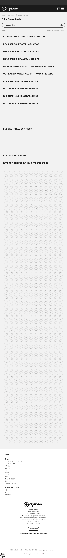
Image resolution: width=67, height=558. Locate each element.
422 (16, 298)
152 (46, 216)
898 (56, 438)
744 (6, 395)
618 (36, 356)
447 (21, 305)
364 (26, 280)
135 (21, 212)
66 (36, 191)
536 (46, 330)
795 (21, 409)
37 (11, 183)
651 (21, 366)
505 (11, 323)
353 (31, 277)
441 (51, 302)
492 (6, 320)
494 (16, 320)
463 (41, 309)
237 (51, 241)
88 (26, 198)
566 (16, 341)
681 (51, 373)
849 (51, 424)
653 (31, 366)
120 (6, 209)
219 (21, 237)
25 (11, 180)
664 (26, 370)
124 (26, 209)
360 (6, 280)
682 (56, 373)
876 (6, 434)
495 (21, 320)
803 (61, 409)
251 (61, 244)
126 (36, 209)
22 (56, 176)
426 (36, 298)
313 (11, 266)
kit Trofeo (7, 466)
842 (16, 424)
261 (51, 248)
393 (51, 287)
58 (56, 187)
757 (11, 399)
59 (61, 187)
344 (46, 273)
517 (11, 327)
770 (16, 402)
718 (56, 384)
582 (36, 345)
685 (11, 377)
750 (36, 395)
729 (51, 388)
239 (61, 241)
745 (11, 395)
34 (56, 180)
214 (56, 234)
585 (51, 345)
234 (36, 241)
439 (41, 302)
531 (21, 330)
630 (36, 359)
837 (51, 420)
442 (56, 302)
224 (46, 237)
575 (61, 341)
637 (11, 363)
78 (36, 194)
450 (36, 305)
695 (61, 377)
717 (51, 384)
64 (26, 191)
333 (51, 269)
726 (36, 388)
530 (16, 330)
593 (31, 348)
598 (56, 348)
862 (56, 427)
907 (46, 442)
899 (61, 438)
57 (51, 187)
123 (21, 209)
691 (41, 377)
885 (51, 434)
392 (46, 287)
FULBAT (7, 473)
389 (31, 287)
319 (41, 266)
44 (46, 183)
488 (46, 316)
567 (21, 341)
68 (46, 191)
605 (31, 352)
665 (31, 370)
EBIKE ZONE (8, 481)
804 (6, 413)
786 (36, 406)
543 (21, 334)
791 (61, 406)
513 (51, 323)
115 (41, 205)
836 (46, 420)
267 (21, 252)
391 (41, 287)
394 (56, 287)
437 (31, 302)
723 (21, 388)
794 (16, 409)
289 (11, 259)
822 (36, 417)
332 (46, 269)
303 (21, 262)
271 (41, 252)
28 (26, 180)
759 (21, 399)
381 (51, 284)
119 (61, 205)
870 (36, 431)
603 (21, 352)
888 (6, 438)
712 (26, 384)
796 (26, 409)
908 (51, 442)
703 (41, 381)
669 (51, 370)
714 (36, 384)
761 (31, 399)
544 (26, 334)
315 (21, 266)
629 (31, 359)
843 (21, 424)
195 (21, 230)
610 (56, 352)
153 (51, 216)
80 (46, 194)
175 (41, 223)
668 (46, 370)
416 (46, 295)
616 (26, 356)
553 (11, 338)
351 (21, 277)
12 (6, 176)
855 (21, 427)
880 (26, 434)
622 (56, 356)
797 (31, 409)
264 (6, 252)
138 (36, 212)
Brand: (7, 459)
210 (36, 234)
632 (46, 359)
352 (26, 277)
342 (36, 273)
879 (21, 434)
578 (16, 345)
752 (46, 395)
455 (61, 305)
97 (11, 201)
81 (51, 194)
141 (51, 212)
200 (46, 230)
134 (16, 212)
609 (51, 352)
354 (36, 277)
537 (51, 330)
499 (41, 320)
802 (56, 409)
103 (41, 201)
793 (11, 409)
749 (31, 395)
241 (11, 244)
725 (31, 388)
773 (31, 402)
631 (41, 359)
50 (16, 187)
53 (31, 187)
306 (36, 262)
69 (51, 191)
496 (26, 320)
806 (16, 413)
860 (46, 427)
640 (26, 363)
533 (31, 330)
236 (46, 241)
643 (41, 363)
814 (56, 413)
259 (41, 248)
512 (46, 323)
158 (16, 219)
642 (36, 363)
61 (11, 191)
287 (61, 255)
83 (61, 194)
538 (56, 330)
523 (41, 327)
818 (16, 417)
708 (6, 384)
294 (36, 259)
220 (26, 237)
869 (31, 431)
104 (46, 201)
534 (36, 330)
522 (36, 327)
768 (6, 402)
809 (31, 413)
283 (41, 255)
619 (41, 356)
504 (6, 323)
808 (26, 413)
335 (61, 269)
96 (6, 201)
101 (31, 201)
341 (31, 273)
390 (36, 287)
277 (11, 255)
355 (41, 277)
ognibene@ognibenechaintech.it (36, 520)
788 (46, 406)
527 (61, 327)
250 (56, 244)
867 (21, 431)
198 (36, 230)
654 (36, 366)
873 (51, 431)
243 (21, 244)
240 (6, 244)
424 (26, 298)
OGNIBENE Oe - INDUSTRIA (13, 462)
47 (61, 183)
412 (26, 295)
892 (26, 438)
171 (21, 223)
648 (6, 366)
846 (36, 424)
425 (31, 298)
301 (11, 262)
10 (56, 173)
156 (6, 219)
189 (51, 226)
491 (61, 316)
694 (56, 377)
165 (51, 219)
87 (21, 198)
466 (56, 309)
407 (61, 291)
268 (26, 252)
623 (61, 356)
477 (51, 313)
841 (11, 424)
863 (61, 427)
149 (31, 216)
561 (51, 338)
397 (11, 291)
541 (11, 334)
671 (61, 370)
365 (31, 280)
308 (46, 262)
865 (11, 431)
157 (11, 219)
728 (46, 388)
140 (46, 212)
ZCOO (6, 477)
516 (6, 327)
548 (46, 334)
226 (56, 237)
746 (16, 395)
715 (41, 384)
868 (26, 431)
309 (51, 262)
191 (61, 226)
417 (51, 295)
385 (11, 287)
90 (36, 198)
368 (46, 280)
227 (61, 237)
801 (51, 409)
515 (61, 323)
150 (36, 216)
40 (26, 183)
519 (21, 327)
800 (46, 409)
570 (36, 341)
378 (36, 284)
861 (51, 427)
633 (51, 359)
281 (31, 255)
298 (56, 259)
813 (51, 413)
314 (16, 266)
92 (46, 198)
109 (11, 205)
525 (51, 327)
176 (46, 223)
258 (36, 248)
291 (21, 259)
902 (21, 442)
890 (16, 438)
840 (6, 424)
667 (41, 370)
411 (21, 295)
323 (61, 266)
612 (6, 356)
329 (31, 269)
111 (21, 205)
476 (46, 313)
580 (26, 345)
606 (36, 352)
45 (51, 183)
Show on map (33, 529)
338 (16, 273)
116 (46, 205)
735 (21, 391)
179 (61, 223)
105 (51, 201)
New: (6, 455)
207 (21, 234)
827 (61, 417)
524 (46, 327)
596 (46, 348)
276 (6, 255)
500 (46, 320)
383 (61, 284)
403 (41, 291)
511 (41, 323)
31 (41, 180)
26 (16, 180)
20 (46, 176)
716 (46, 384)
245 (31, 244)
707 (61, 381)
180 (6, 226)
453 (51, 305)
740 (46, 391)
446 (16, 305)
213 (51, 234)
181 (11, 226)
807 (21, 413)
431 (61, 298)
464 (46, 309)
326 (16, 269)
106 (56, 201)
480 (6, 316)
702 (36, 381)
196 (26, 230)
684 (6, 377)
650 (16, 366)
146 (16, 216)
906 (41, 442)
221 (31, 237)
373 (11, 284)
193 (11, 230)
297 (51, 259)
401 (31, 291)
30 (36, 180)
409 (11, 295)
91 (41, 198)
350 (16, 277)
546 (36, 334)
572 (46, 341)
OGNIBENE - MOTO (10, 464)
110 (16, 205)
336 (6, 273)
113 (31, 205)
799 (41, 409)
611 (61, 352)
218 (16, 237)
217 (11, 237)
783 (21, 406)
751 (41, 395)
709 (11, 384)
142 (56, 212)
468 (6, 313)
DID (5, 471)
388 (26, 287)
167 (61, 219)
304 (26, 262)
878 (16, 434)
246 (36, 244)
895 (41, 438)
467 (61, 309)
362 (16, 280)
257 (31, 248)
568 (26, 341)
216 (6, 237)
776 (46, 402)
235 (41, 241)
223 (41, 237)
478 (56, 313)
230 (16, 241)
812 (46, 413)
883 (41, 434)
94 (56, 198)
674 (16, 373)
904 (31, 442)
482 (16, 316)
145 (11, 216)
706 (56, 381)
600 (6, 352)
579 (21, 345)
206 (16, 234)
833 (31, 420)
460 (26, 309)
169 (11, 223)
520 (26, 327)
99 (21, 201)
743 (61, 391)
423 (21, 298)
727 (41, 388)
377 (31, 284)
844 (26, 424)
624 (6, 359)
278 (16, 255)
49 (11, 187)
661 (11, 370)
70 (56, 191)
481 (11, 316)
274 (56, 252)
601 (11, 352)
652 (26, 366)
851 (61, 424)
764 (46, 399)
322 (56, 266)
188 (46, 226)
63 (21, 191)
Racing (6, 492)
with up (27, 554)
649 (11, 366)
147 (21, 216)
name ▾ (56, 31)
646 (56, 363)
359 (61, 277)
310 (56, 262)
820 (26, 417)
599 (61, 348)
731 (61, 388)
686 (16, 377)
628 (26, 359)
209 (31, 234)
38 (16, 183)
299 (61, 259)
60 (6, 191)
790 (56, 406)
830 (16, 420)
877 (11, 434)
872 (46, 431)
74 (16, 194)
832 (26, 420)
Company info (53, 550)
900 (11, 442)
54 (36, 187)
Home (3, 15)
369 (51, 280)
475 (41, 313)
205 (11, 234)
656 (46, 366)
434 (16, 302)
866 (16, 431)
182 (16, 226)
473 (31, 313)
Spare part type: (12, 488)
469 (11, 313)
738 (36, 391)
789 (51, 406)
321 (51, 266)
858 (36, 427)
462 (36, 309)
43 (41, 183)
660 (6, 370)
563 (61, 338)
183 (21, 226)
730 (56, 388)
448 (26, 305)
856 (26, 427)
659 (61, 366)
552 (6, 338)
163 (41, 219)
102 (36, 201)
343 (41, 273)
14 (16, 176)
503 (61, 320)
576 (6, 345)
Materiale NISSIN (9, 479)
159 (21, 219)
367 (41, 280)
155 (61, 216)
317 (31, 266)
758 (16, 399)
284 (46, 255)
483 (21, 316)
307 (41, 262)
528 (6, 330)
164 (46, 219)
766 (56, 399)
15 (21, 176)
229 (11, 241)
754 (56, 395)
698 (16, 381)
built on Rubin (38, 554)
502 (56, 320)
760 (26, 399)
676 (26, 373)
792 (6, 409)
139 (41, 212)
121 (11, 209)
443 (61, 302)
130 (56, 209)
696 (6, 381)
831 (21, 420)
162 (36, 219)
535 (41, 330)
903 (26, 442)
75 (21, 194)
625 (11, 359)
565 (11, 341)
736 (26, 391)
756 (6, 399)
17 (31, 176)
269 (31, 252)
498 (36, 320)
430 (56, 298)
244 (26, 244)
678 (36, 373)
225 (51, 237)
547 (41, 334)
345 (51, 273)
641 (31, 363)
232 (26, 241)
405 (51, 291)
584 (46, 345)
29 (31, 180)
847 (41, 424)
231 (21, 241)
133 (11, 212)
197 (31, 230)
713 (31, 384)
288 (6, 259)
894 (36, 438)
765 (51, 399)
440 (46, 302)
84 (6, 198)
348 (6, 277)
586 (56, 345)
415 (41, 295)
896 (46, 438)
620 (46, 356)
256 (26, 248)
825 (51, 417)
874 (56, 431)
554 (16, 338)
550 (56, 334)
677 (31, 373)
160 (26, 219)
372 (6, 284)
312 (6, 266)
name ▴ (63, 31)
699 (21, 381)
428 (46, 298)
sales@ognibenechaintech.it (36, 516)
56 (46, 187)
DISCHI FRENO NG (10, 483)
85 (11, 198)
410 (16, 295)
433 (11, 302)
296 (46, 259)
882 (36, 434)
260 (46, 248)
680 (46, 373)
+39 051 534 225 (35, 522)
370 (56, 280)
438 (36, 302)
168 (6, 223)
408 (6, 295)
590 (16, 348)
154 (56, 216)
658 (56, 366)
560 (46, 338)
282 (36, 255)
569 (31, 341)
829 (11, 420)
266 (16, 252)
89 (31, 198)
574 (56, 341)
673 (11, 373)
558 (36, 338)
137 (31, 212)
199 (41, 230)
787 (41, 406)
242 (16, 244)
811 (41, 413)
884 (46, 434)
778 (56, 402)
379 (41, 284)
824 (46, 417)
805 (11, 413)
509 (31, 323)
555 (21, 338)
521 (31, 327)
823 (41, 417)
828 (6, 420)
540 (6, 334)
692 (46, 377)
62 (16, 191)
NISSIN (6, 475)
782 (16, 406)
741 (51, 391)
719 (61, 384)
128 (46, 209)
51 (21, 187)
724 (26, 388)
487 (41, 316)
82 (56, 194)
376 (26, 284)
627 (21, 359)
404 (46, 291)
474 (36, 313)
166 (56, 219)
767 (61, 399)
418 (56, 295)
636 (6, 363)
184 (26, 226)
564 (6, 341)
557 (31, 338)
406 (56, 291)
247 (41, 244)
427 (41, 298)
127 (41, 209)
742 (56, 391)
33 (51, 180)
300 (6, 262)
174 (36, 223)
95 (61, 198)
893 (31, 438)
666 (36, 370)
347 (61, 273)
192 (6, 230)
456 (6, 309)
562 (56, 338)
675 (21, 373)
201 (51, 230)
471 (21, 313)
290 (16, 259)
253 (11, 248)
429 (51, 298)
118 (56, 205)
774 (36, 402)
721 (11, 388)
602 (16, 352)
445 (11, 305)
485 (31, 316)
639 (21, 363)
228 (6, 241)
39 (21, 183)
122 (16, 209)
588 (6, 348)
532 (26, 330)
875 (61, 431)
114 (36, 205)
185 (31, 226)
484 (26, 316)
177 (51, 223)
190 (56, 226)
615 (21, 356)
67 (41, 191)
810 (36, 413)
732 (6, 391)
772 (26, 402)
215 (61, 234)
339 (21, 273)
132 (6, 212)
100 (26, 201)
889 (11, 438)
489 (51, 316)
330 (36, 269)
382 (56, 284)
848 (46, 424)
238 (56, 241)
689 (31, 377)
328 (26, 269)
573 (51, 341)
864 (6, 431)
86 (16, 198)
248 (46, 244)
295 (41, 259)
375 (21, 284)
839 (61, 420)
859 (41, 427)
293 (31, 259)
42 (36, 183)
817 (11, 417)
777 (51, 402)
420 (6, 298)
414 (36, 295)
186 (36, 226)
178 (56, 223)
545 (31, 334)
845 (31, 424)
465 (51, 309)
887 (61, 434)
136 (26, 212)
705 (51, 381)
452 (46, 305)
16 (26, 176)
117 (51, 205)
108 (6, 205)
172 (26, 223)
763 (41, 399)
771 (21, 402)
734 (16, 391)
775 (41, 402)
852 (6, 427)
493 (11, 320)
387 (21, 287)
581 (31, 345)
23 (61, 176)
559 (41, 338)
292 (26, 259)
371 (61, 280)
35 (61, 180)
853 (11, 427)
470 (16, 313)
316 (26, 266)
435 (21, 302)
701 (31, 381)
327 (21, 269)
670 (56, 370)
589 (11, 348)
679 (41, 373)
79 (41, 194)
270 (36, 252)
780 (6, 406)
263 (61, 248)
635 (61, 359)
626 (16, 359)
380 (46, 284)
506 (16, 323)
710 (16, 384)
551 (61, 334)
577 (11, 345)
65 (31, 191)
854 (16, 427)
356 (46, 277)
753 (51, 395)
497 (31, 320)
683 (61, 373)
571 (41, 341)
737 (31, 391)
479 (61, 313)
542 (16, 334)
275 (61, 252)
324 (6, 269)
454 (56, 305)
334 (56, 269)
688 (26, 377)
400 (26, 291)
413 (31, 295)
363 (21, 280)
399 (21, 291)
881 (31, 434)
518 (16, 327)
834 (36, 420)
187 (41, 226)
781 (11, 406)
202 (56, 230)
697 (11, 381)
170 (16, 223)
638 (16, 363)
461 (31, 309)
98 (16, 201)
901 (16, 442)
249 (51, 244)
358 (56, 277)
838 (56, 420)
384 (6, 287)
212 (46, 234)
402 (36, 291)
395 (61, 287)
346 (56, 273)
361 (11, 280)
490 (56, 316)
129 (51, 209)
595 (41, 348)
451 (41, 305)
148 (26, 216)
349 (11, 277)
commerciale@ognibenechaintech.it (37, 518)
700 (26, 381)
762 (36, 399)
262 (56, 248)
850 (56, 424)
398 (16, 291)
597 (51, 348)
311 (61, 262)
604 (26, 352)
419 (61, 295)
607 (41, 352)
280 (26, 255)
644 (46, 363)
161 (31, 219)
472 (26, 313)
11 (61, 173)
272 (46, 252)
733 (11, 391)
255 (21, 248)
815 (61, 413)
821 (31, 417)
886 (56, 434)
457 (11, 309)
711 (21, 384)
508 (26, 323)
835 (41, 420)
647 (61, 363)
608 (46, 352)
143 (61, 212)
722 (16, 388)
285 (51, 255)
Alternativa (7, 495)
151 (41, 216)
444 (6, 305)
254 (16, 248)
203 (61, 230)
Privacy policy (43, 550)
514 (56, 323)
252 (6, 248)
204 (6, 234)
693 (51, 377)
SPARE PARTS (11, 15)
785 (31, 406)
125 (31, 209)
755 (61, 395)
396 (6, 291)
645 (51, 363)
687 (21, 377)
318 (36, 266)
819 (21, 417)
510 (36, 323)
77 (31, 194)
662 (16, 370)
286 (56, 255)
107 (61, 201)
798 (36, 409)
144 (6, 216)
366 (36, 280)
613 (11, 356)
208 (26, 234)
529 (11, 330)
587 (61, 345)
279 (21, 255)
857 (31, 427)
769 (11, 402)
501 (51, 320)
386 (16, 287)
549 (51, 334)
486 (36, 316)
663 (21, 370)
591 (21, 348)
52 (26, 187)
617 (31, 356)
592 (26, 348)
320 (46, 266)
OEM (6, 490)
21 (51, 176)
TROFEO (7, 468)
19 (41, 176)
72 (6, 194)
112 (26, 205)
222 (36, 237)
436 (26, 302)
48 (6, 187)
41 (31, 183)
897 (51, 438)
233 (31, 241)
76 (26, 194)
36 (6, 183)
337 (11, 273)
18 (36, 176)
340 (26, 273)
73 (11, 194)
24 (6, 180)
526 (56, 327)
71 (61, 191)
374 (16, 284)
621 (51, 356)
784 (26, 406)
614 (16, 356)
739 (41, 391)
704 (46, 381)
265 (11, 252)
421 (11, 298)
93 (51, 198)
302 (16, 262)
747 (21, 395)
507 (21, 323)
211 (41, 234)
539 (61, 330)
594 (36, 348)
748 (26, 395)
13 (11, 176)
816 (6, 417)
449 (31, 305)
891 (21, 438)
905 (36, 442)
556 (26, 338)
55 (41, 187)
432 (6, 302)
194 (16, 230)
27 (21, 180)
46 (56, 183)
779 (61, 402)
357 (51, 277)
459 (21, 309)
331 (41, 269)
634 (56, 359)
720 (6, 388)
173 (31, 223)
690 (36, 377)
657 (51, 366)
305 (31, 262)
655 (41, 366)
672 (6, 373)
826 (56, 417)
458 (16, 309)
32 (46, 180)
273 (51, 252)
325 (11, 269)
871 (41, 431)
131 (61, 209)
